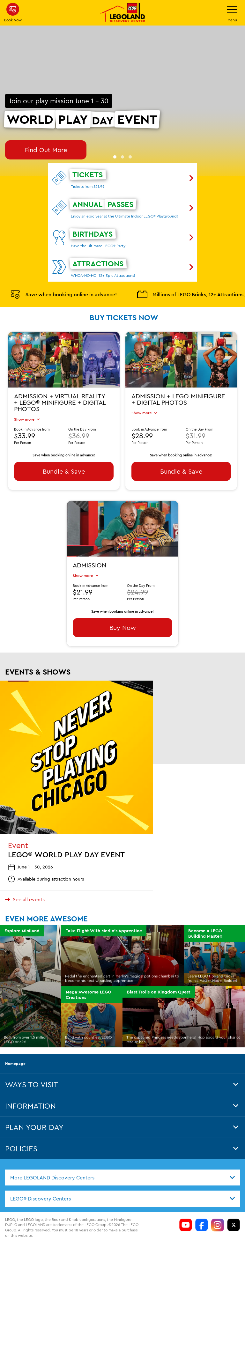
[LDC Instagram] (217, 1199)
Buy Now (122, 602)
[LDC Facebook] (201, 1199)
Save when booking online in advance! (63, 269)
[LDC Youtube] (185, 1199)
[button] (115, 132)
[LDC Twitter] (233, 1199)
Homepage (15, 1038)
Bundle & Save (64, 446)
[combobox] (122, 1153)
